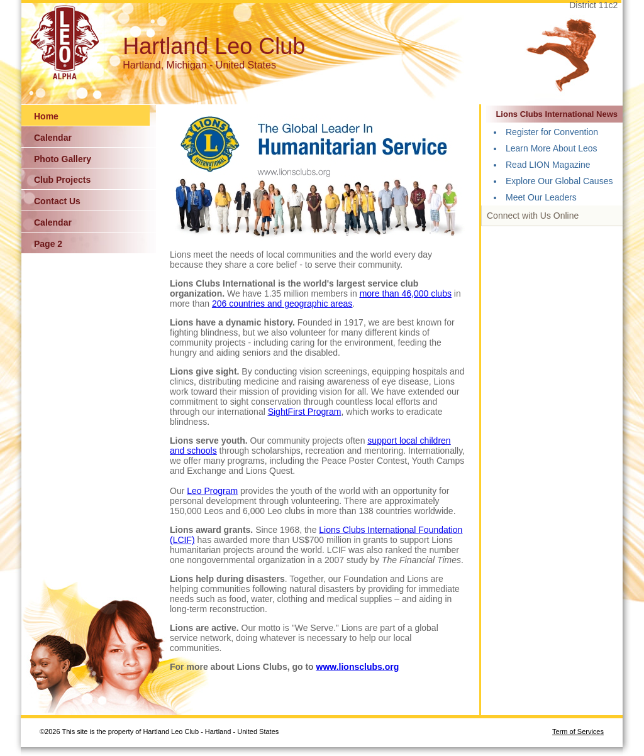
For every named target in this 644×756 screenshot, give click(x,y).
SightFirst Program (304, 412)
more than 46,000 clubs (406, 293)
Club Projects (62, 180)
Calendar (53, 138)
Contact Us (57, 201)
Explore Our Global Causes (559, 181)
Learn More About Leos (551, 148)
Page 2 (48, 244)
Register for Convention (552, 132)
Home (46, 116)
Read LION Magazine (548, 165)
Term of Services (578, 731)
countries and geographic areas (290, 304)
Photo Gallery (62, 159)
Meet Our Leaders (541, 197)
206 (220, 304)
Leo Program (212, 491)
